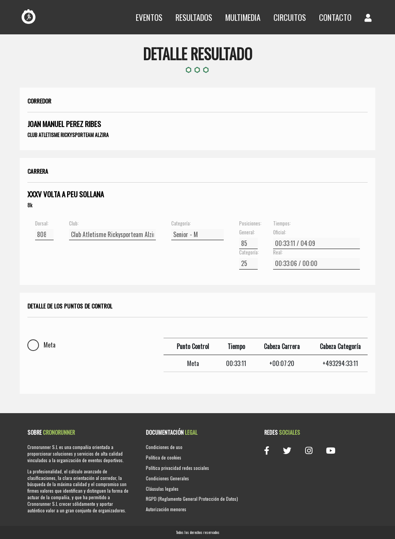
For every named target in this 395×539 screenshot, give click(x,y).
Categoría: (181, 223)
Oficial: (279, 232)
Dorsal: (42, 223)
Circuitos (289, 17)
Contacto (335, 17)
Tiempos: (282, 223)
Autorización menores (166, 509)
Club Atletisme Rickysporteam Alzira (68, 135)
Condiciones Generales (167, 478)
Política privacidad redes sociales (177, 467)
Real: (278, 252)
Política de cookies (163, 457)
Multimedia (242, 17)
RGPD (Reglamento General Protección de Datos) (192, 498)
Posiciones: (248, 223)
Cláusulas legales (162, 488)
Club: (74, 223)
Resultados (194, 17)
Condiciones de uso (164, 447)
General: (247, 232)
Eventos (149, 17)
